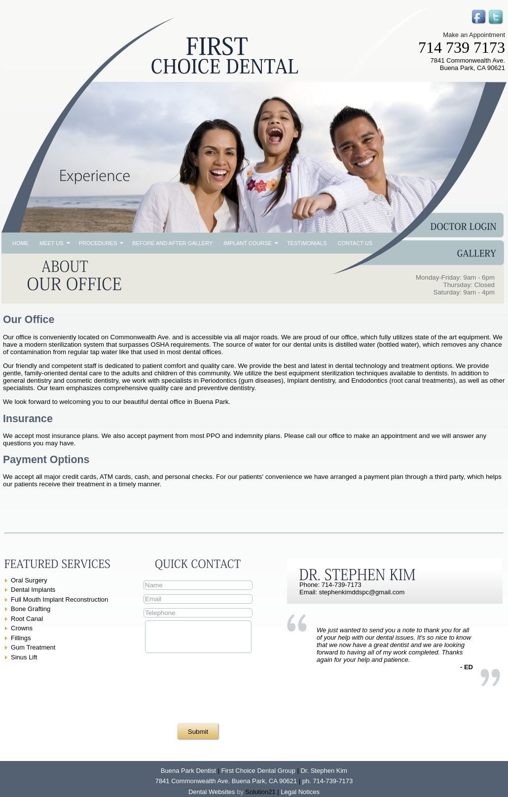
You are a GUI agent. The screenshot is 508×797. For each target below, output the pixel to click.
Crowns (22, 628)
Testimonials (307, 243)
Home (20, 243)
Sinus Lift (24, 657)
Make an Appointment (474, 34)
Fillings (21, 638)
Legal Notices (300, 792)
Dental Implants (33, 589)
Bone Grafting (30, 609)
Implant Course (247, 243)
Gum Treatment (33, 647)
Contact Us (355, 243)
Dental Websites (211, 792)
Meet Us (51, 243)
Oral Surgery (29, 580)
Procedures (98, 243)
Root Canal (27, 618)
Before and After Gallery (172, 243)
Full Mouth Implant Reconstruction (59, 599)
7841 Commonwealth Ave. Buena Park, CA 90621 (226, 781)
